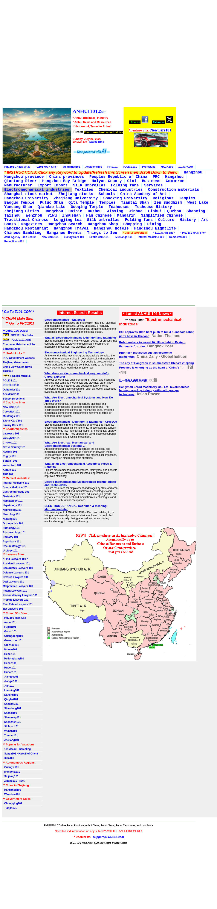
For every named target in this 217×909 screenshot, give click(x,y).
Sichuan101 (10, 726)
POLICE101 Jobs (17, 339)
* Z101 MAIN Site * (46, 166)
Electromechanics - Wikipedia (64, 319)
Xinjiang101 (10, 776)
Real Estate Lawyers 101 (18, 604)
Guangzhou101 (13, 640)
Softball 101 (10, 460)
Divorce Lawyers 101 (15, 577)
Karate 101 (9, 469)
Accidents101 (93, 166)
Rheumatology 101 (14, 546)
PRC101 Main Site (14, 617)
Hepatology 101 (12, 505)
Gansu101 (10, 631)
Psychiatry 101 (12, 541)
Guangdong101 (13, 635)
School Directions (14, 398)
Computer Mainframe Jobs (19, 344)
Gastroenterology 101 (16, 491)
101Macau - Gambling (17, 749)
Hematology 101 (13, 500)
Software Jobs (12, 348)
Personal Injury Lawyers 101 (20, 595)
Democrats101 (178, 237)
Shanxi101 (10, 712)
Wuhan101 (10, 731)
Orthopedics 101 (13, 523)
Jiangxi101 (10, 681)
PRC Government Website (19, 357)
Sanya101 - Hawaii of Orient (20, 753)
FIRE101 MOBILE (17, 376)
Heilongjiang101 (13, 658)
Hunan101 (10, 672)
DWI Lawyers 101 (13, 581)
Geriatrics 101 (11, 496)
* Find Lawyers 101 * (15, 559)
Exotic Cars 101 (98, 237)
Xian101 (8, 758)
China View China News (17, 367)
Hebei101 (9, 654)
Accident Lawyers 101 (16, 563)
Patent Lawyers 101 (15, 590)
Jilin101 (8, 685)
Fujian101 (9, 626)
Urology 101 (10, 550)
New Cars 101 (50, 237)
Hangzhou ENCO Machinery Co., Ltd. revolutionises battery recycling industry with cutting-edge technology (154, 390)
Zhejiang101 (11, 740)
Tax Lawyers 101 (13, 608)
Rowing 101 (10, 451)
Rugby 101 (9, 456)
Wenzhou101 (11, 794)
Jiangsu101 (10, 676)
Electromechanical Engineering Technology (74, 352)
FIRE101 (112, 166)
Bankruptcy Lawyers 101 (18, 568)
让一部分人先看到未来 (133, 380)
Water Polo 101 (12, 465)
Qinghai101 (10, 699)
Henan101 (9, 663)
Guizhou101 (11, 645)
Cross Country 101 (14, 447)
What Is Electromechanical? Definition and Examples (80, 337)
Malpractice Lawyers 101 (18, 586)
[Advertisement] (89, 54)
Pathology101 (11, 527)
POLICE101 (130, 166)
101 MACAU (185, 166)
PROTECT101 (11, 385)
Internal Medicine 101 (151, 237)
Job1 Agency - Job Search (20, 237)
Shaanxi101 (10, 703)
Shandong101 (12, 708)
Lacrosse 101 (11, 433)
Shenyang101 (12, 717)
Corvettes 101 (11, 411)
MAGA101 (167, 166)
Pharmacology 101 (14, 532)
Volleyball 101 (11, 438)
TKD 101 (8, 474)
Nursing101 (10, 518)
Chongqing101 (12, 803)
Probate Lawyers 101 (15, 599)
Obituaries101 (71, 166)
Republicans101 (14, 241)
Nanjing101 (10, 694)
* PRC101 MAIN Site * (193, 232)
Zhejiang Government (16, 362)
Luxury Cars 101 (74, 237)
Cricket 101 (10, 442)
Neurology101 (11, 514)
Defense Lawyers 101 (16, 572)
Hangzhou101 (12, 789)
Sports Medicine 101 (15, 487)
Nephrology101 (12, 509)
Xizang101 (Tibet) (14, 780)
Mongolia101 (11, 771)
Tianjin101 (10, 807)
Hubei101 (9, 667)
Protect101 (148, 166)
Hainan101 (10, 649)
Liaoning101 (11, 690)
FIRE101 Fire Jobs (18, 335)
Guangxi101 (11, 767)
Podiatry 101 (10, 537)
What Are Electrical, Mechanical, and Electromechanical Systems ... (69, 444)
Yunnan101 (10, 735)
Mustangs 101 (123, 237)
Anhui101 (9, 622)
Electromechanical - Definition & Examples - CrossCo (80, 421)
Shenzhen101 (12, 721)
